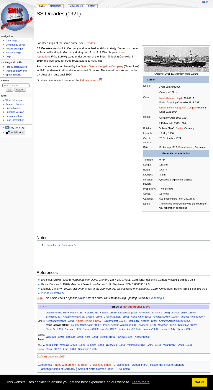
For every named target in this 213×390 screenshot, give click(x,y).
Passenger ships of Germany (57, 368)
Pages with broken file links (70, 364)
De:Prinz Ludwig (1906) (51, 356)
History (91, 6)
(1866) (57, 312)
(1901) (60, 321)
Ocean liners (139, 364)
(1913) (136, 345)
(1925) (54, 329)
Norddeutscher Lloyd (136, 306)
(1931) (109, 329)
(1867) (77, 312)
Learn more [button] (140, 382)
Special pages (13, 108)
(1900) (166, 316)
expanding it (156, 298)
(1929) (91, 329)
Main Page (11, 40)
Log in (205, 1)
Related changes (14, 104)
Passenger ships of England (167, 364)
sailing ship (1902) (65, 345)
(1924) (187, 325)
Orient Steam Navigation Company (178, 107)
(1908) (86, 325)
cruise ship (84, 298)
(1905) (115, 345)
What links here (14, 100)
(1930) (185, 345)
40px (40, 298)
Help (8, 56)
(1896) (128, 312)
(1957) (185, 329)
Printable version (14, 112)
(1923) (167, 325)
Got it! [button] (199, 382)
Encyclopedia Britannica (59, 245)
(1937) (69, 349)
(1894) (55, 337)
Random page (13, 52)
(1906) (175, 321)
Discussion (55, 6)
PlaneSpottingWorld (16, 67)
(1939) (87, 349)
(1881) (93, 312)
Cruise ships (121, 364)
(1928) (73, 329)
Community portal (15, 44)
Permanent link (13, 116)
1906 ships (123, 368)
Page (42, 6)
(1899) (116, 316)
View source (76, 6)
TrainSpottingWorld (15, 70)
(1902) (89, 321)
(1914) (147, 325)
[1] (100, 79)
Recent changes (14, 48)
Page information (14, 120)
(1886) (109, 312)
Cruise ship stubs (100, 364)
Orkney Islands (89, 80)
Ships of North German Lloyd (95, 368)
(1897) (54, 316)
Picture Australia (51, 293)
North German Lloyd (170, 98)
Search (5, 80)
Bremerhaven (185, 147)
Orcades (89, 43)
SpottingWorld (13, 74)
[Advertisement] (116, 30)
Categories (44, 364)
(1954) (168, 329)
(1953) (151, 329)
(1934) (130, 329)
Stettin (179, 128)
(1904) (115, 321)
